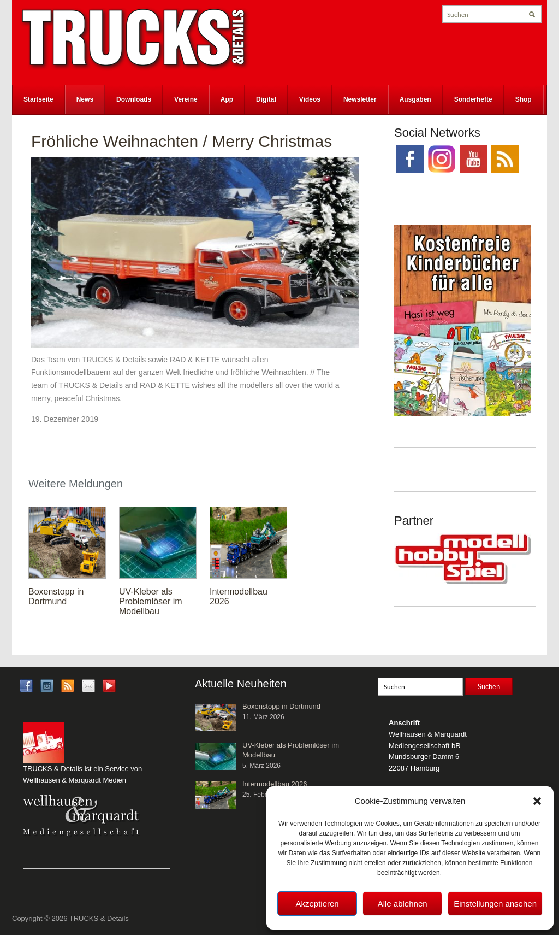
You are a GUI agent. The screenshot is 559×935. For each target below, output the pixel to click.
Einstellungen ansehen (495, 903)
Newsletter (360, 99)
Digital (266, 99)
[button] (537, 801)
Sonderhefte (473, 99)
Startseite (38, 99)
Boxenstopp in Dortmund (56, 596)
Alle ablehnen (402, 903)
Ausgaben (415, 99)
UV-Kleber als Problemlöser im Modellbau (150, 601)
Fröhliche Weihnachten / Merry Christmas (181, 141)
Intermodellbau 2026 (274, 784)
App (227, 99)
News (84, 99)
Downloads (133, 99)
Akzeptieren (316, 903)
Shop (523, 99)
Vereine (186, 99)
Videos (309, 99)
